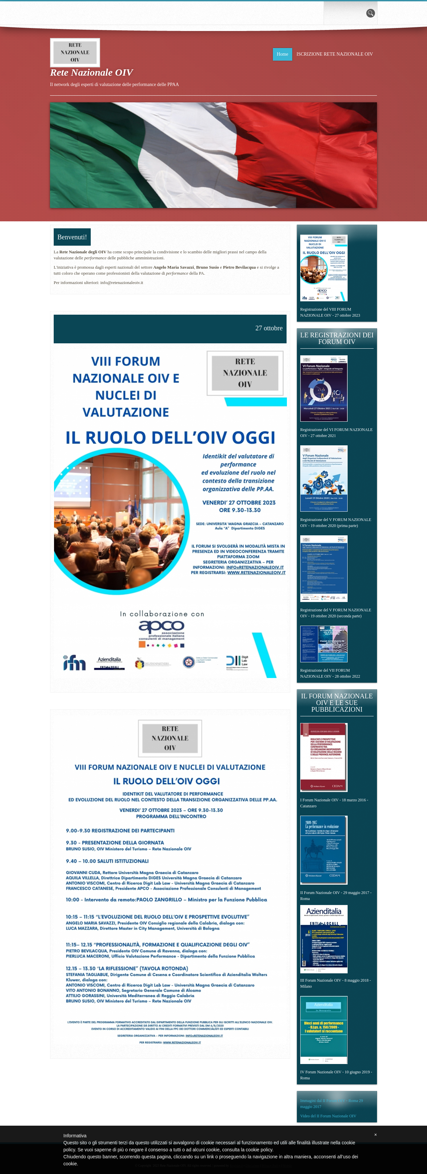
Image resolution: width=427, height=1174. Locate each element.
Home (282, 54)
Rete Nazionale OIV (91, 72)
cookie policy (259, 1149)
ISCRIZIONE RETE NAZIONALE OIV (335, 54)
